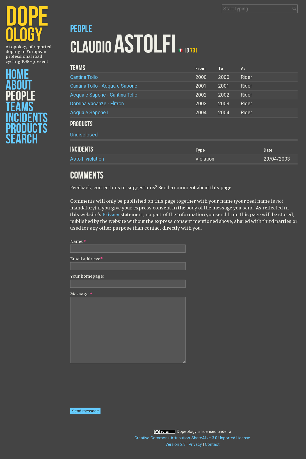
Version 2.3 (175, 444)
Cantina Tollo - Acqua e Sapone (103, 86)
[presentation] (93, 387)
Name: (78, 241)
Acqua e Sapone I (89, 112)
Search (22, 139)
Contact (212, 444)
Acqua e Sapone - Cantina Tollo (103, 95)
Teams (19, 107)
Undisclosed (84, 135)
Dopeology (187, 431)
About (19, 85)
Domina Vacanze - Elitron (97, 103)
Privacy (110, 214)
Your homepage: (87, 276)
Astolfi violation (87, 159)
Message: (81, 293)
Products (26, 129)
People (21, 96)
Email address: (86, 258)
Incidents (27, 118)
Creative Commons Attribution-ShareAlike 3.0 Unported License (192, 438)
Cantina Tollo (84, 77)
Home (17, 75)
